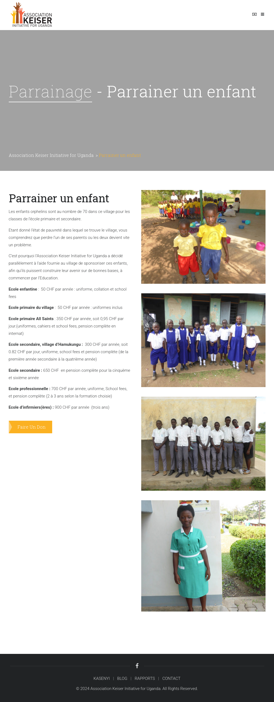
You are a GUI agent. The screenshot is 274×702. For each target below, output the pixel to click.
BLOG (122, 678)
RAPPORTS (145, 678)
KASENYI (101, 678)
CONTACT (171, 678)
